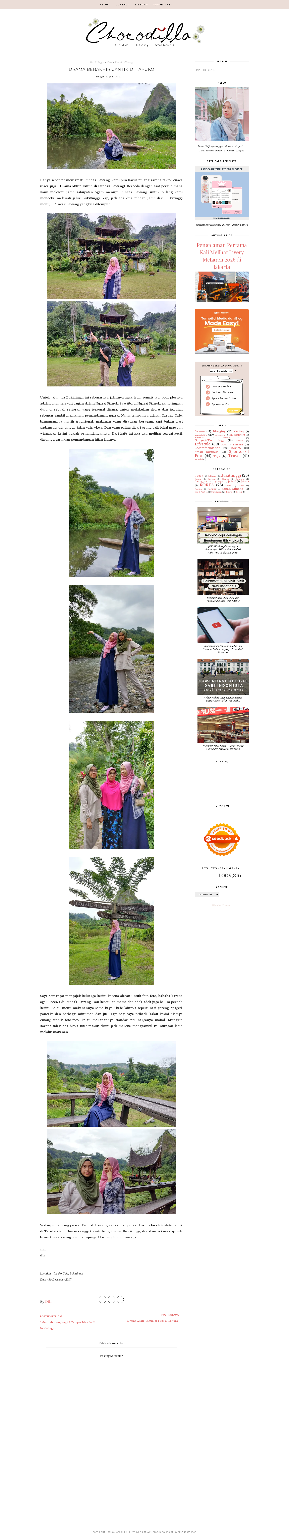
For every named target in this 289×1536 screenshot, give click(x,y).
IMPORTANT (162, 4)
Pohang (212, 489)
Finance (199, 437)
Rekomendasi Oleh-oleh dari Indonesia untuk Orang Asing (223, 599)
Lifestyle (202, 444)
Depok (225, 479)
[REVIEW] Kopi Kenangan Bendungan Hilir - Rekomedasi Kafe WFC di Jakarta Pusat (223, 549)
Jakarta (245, 481)
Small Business (206, 452)
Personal (238, 444)
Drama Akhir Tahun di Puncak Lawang (92, 186)
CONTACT (122, 4)
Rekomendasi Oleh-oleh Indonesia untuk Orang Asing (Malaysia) (223, 699)
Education (220, 435)
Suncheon (216, 492)
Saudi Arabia (201, 492)
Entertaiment (237, 434)
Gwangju (239, 479)
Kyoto (228, 486)
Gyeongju (219, 482)
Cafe (109, 62)
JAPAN (232, 481)
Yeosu (239, 492)
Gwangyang (202, 481)
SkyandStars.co (187, 1532)
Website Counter (222, 905)
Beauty (200, 431)
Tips (216, 456)
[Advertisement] (111, 1478)
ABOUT (105, 4)
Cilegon (212, 479)
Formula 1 (230, 437)
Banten (199, 475)
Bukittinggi (97, 62)
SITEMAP (141, 4)
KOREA (207, 485)
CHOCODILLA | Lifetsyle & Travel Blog (135, 1532)
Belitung (212, 476)
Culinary (201, 434)
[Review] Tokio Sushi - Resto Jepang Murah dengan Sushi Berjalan (223, 747)
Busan (198, 479)
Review (236, 448)
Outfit (224, 444)
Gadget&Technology (209, 440)
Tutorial (199, 459)
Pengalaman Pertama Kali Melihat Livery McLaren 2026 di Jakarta (222, 255)
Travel (234, 456)
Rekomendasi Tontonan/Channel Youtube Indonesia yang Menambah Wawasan (223, 649)
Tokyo (229, 492)
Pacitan (199, 489)
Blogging (219, 431)
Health (239, 440)
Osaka (241, 486)
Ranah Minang (124, 62)
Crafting (239, 431)
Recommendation (208, 448)
